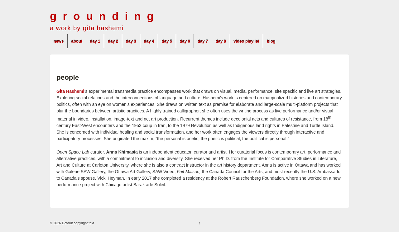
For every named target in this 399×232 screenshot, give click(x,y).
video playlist (246, 41)
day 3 (131, 41)
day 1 (95, 41)
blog (271, 41)
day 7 (203, 41)
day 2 (113, 41)
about (76, 41)
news (59, 41)
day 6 (185, 41)
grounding (105, 16)
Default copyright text (77, 223)
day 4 (149, 41)
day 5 (167, 41)
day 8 (221, 41)
